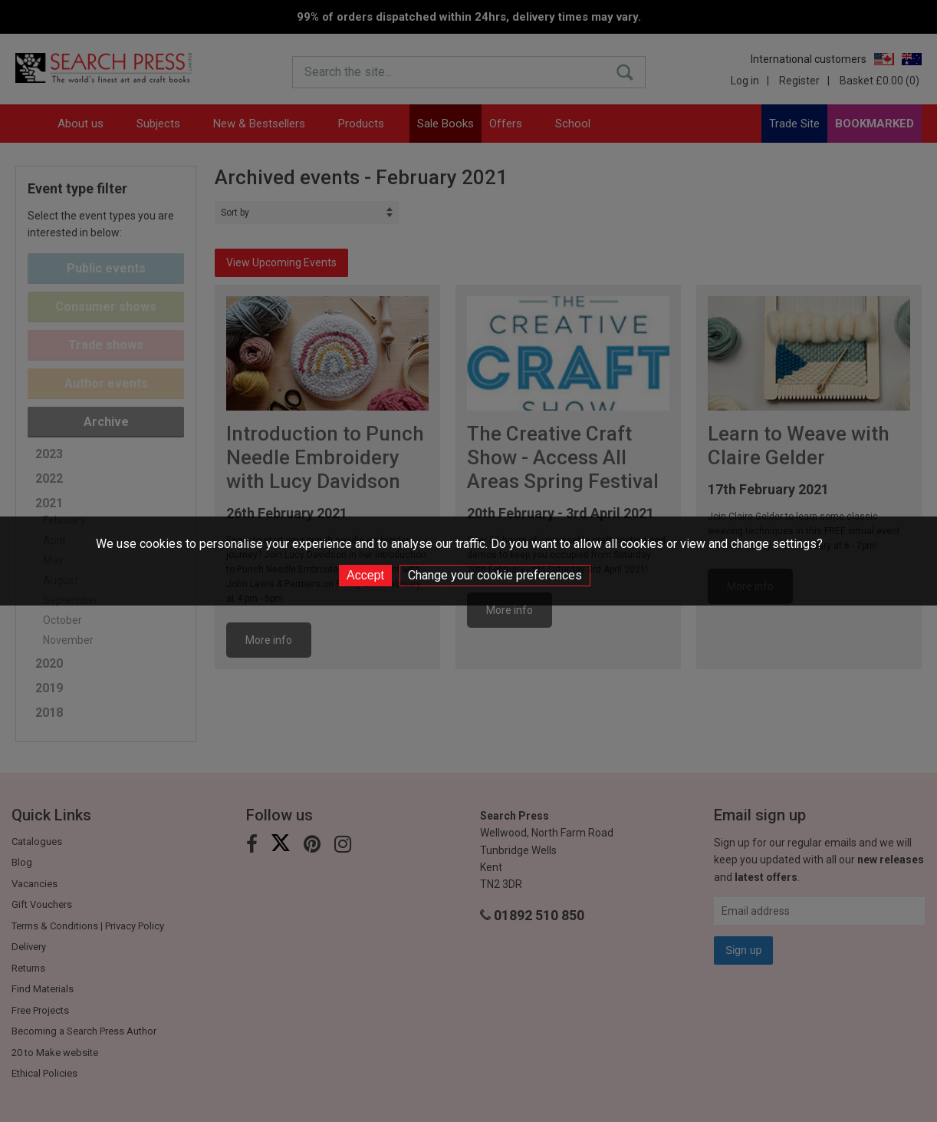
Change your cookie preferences (495, 575)
